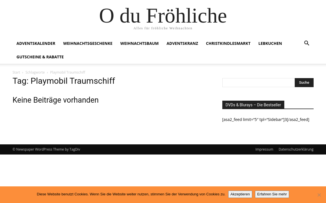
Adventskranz (182, 43)
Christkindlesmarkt (228, 43)
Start (16, 72)
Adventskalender (36, 43)
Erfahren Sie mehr (272, 194)
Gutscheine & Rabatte (40, 56)
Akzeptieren (240, 194)
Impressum (264, 149)
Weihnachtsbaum (139, 43)
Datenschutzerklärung (296, 149)
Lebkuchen (270, 43)
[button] (307, 44)
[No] (319, 195)
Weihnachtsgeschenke (87, 43)
